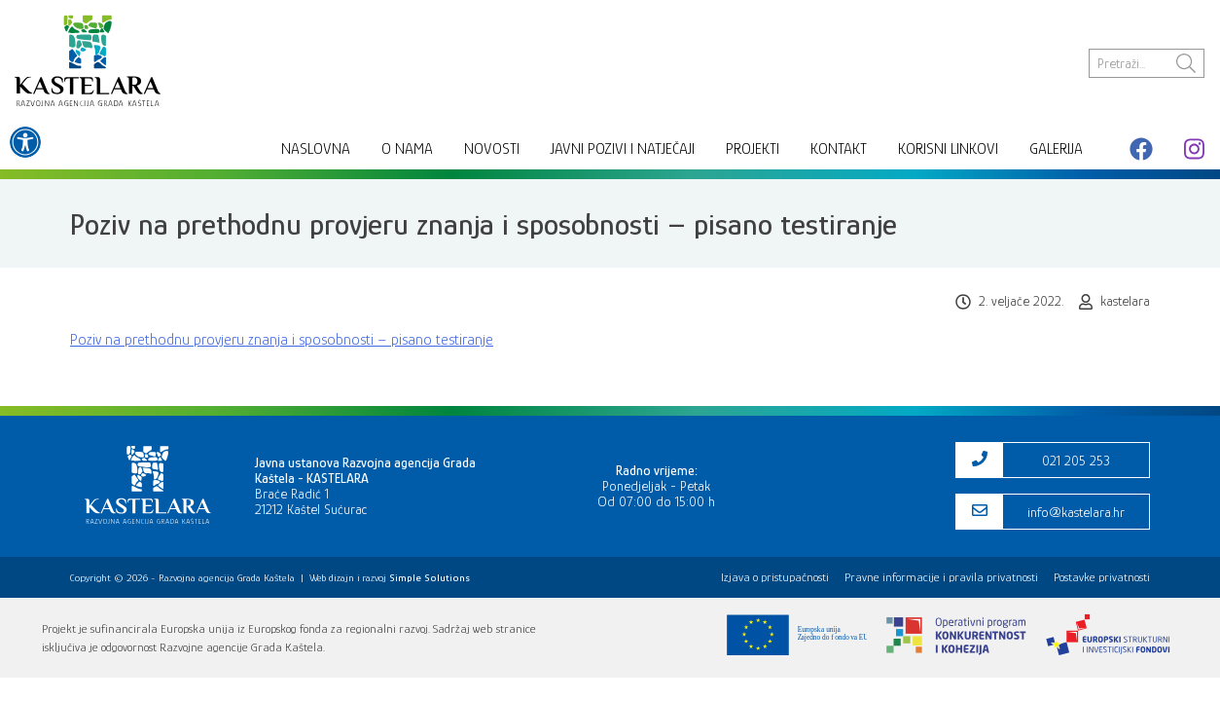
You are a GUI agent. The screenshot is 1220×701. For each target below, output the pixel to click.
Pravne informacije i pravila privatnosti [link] (941, 577)
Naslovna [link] (315, 149)
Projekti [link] (752, 149)
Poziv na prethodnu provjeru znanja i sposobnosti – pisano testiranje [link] (281, 340)
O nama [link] (407, 149)
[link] (25, 142)
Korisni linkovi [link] (948, 149)
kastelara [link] (1125, 301)
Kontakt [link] (838, 149)
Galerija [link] (1056, 149)
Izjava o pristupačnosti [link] (775, 577)
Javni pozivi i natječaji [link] (623, 149)
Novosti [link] (492, 149)
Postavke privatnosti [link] (1102, 577)
